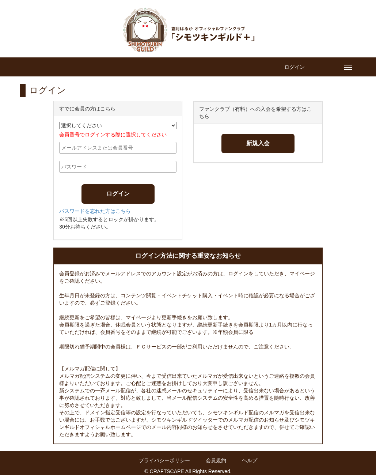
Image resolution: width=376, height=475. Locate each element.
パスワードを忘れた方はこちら (95, 211)
